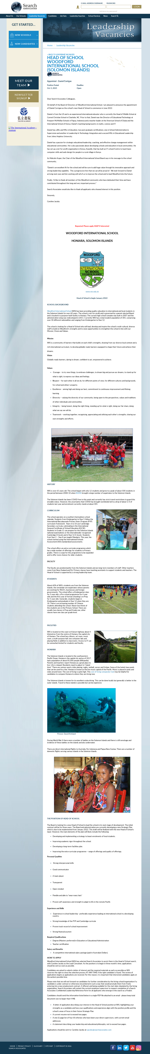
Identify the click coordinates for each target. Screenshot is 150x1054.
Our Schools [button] (21, 16)
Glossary (38, 1046)
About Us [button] (9, 16)
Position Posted (53, 85)
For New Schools (16, 32)
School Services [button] (94, 16)
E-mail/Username (92, 3)
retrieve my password (108, 11)
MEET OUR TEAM (23, 83)
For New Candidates (17, 41)
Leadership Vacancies (37, 16)
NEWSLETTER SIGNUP (24, 96)
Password (111, 3)
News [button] (105, 16)
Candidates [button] (52, 16)
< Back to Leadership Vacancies (60, 54)
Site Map (49, 1046)
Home (12, 1046)
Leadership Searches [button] (77, 16)
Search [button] (114, 16)
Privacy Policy (24, 1046)
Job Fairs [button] (63, 16)
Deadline (80, 85)
